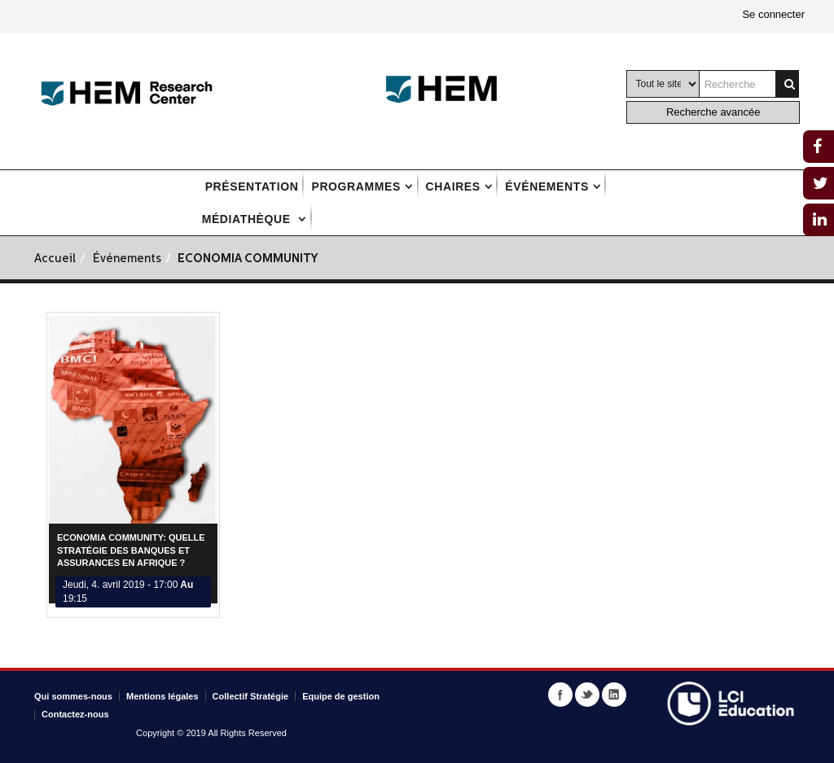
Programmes (355, 186)
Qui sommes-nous (73, 696)
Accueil (55, 259)
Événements (546, 186)
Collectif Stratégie (251, 696)
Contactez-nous (75, 714)
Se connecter (773, 14)
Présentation (252, 186)
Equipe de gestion (341, 696)
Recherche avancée (713, 112)
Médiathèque (248, 219)
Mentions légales (162, 696)
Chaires (453, 186)
